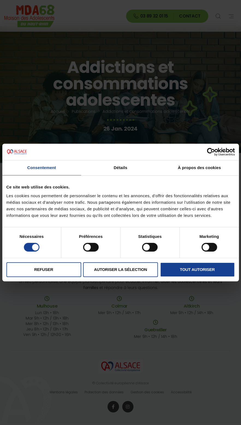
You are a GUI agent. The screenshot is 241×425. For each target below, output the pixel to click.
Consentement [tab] (41, 167)
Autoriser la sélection (120, 269)
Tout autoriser (197, 269)
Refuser (43, 269)
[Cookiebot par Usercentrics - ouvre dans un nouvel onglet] (211, 152)
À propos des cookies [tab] (199, 167)
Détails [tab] (120, 167)
